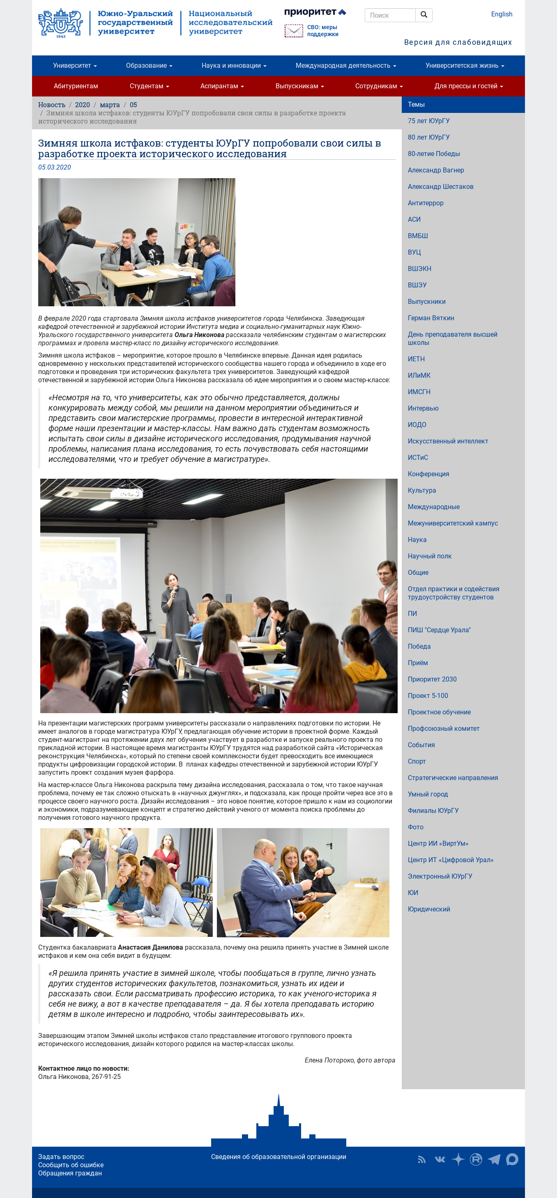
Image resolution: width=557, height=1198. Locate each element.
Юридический (429, 909)
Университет (75, 65)
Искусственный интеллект (448, 441)
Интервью (423, 408)
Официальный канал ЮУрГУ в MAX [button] (512, 1159)
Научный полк (430, 556)
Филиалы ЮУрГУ (433, 811)
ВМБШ (418, 236)
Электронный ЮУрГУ (440, 876)
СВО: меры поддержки (322, 31)
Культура (422, 490)
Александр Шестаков (441, 186)
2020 (82, 104)
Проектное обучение (439, 712)
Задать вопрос (61, 1157)
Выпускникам (300, 86)
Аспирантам (222, 86)
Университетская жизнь (465, 65)
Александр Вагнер (436, 170)
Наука (417, 540)
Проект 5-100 (428, 696)
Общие (418, 572)
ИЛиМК (419, 375)
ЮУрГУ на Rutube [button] (476, 1159)
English (502, 14)
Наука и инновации (234, 65)
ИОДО (417, 425)
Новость (51, 104)
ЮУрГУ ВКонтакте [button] (440, 1159)
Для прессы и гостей (469, 86)
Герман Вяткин (431, 318)
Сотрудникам (379, 86)
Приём (418, 663)
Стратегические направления (453, 778)
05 (133, 104)
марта (110, 104)
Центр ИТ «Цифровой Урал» (451, 860)
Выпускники (427, 301)
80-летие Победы (434, 154)
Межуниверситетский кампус (453, 523)
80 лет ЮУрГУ (429, 137)
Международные (434, 507)
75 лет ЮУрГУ (429, 121)
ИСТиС (418, 457)
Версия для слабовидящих (458, 42)
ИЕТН (416, 359)
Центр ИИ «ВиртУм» (438, 843)
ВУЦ (414, 252)
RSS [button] (421, 1159)
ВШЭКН (419, 269)
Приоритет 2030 (432, 679)
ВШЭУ (417, 285)
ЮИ (413, 893)
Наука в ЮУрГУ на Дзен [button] (458, 1159)
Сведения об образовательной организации (278, 1157)
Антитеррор (426, 203)
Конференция (428, 474)
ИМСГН (419, 392)
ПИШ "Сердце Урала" (439, 630)
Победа (419, 646)
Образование (149, 65)
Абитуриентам (76, 86)
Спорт (417, 761)
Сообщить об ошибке (71, 1165)
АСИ (414, 219)
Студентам (149, 86)
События (421, 745)
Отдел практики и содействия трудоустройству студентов (453, 593)
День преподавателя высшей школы (452, 338)
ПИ (412, 613)
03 (51, 167)
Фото (416, 827)
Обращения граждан (70, 1173)
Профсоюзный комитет (444, 728)
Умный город (428, 794)
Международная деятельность (346, 65)
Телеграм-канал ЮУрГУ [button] (494, 1159)
